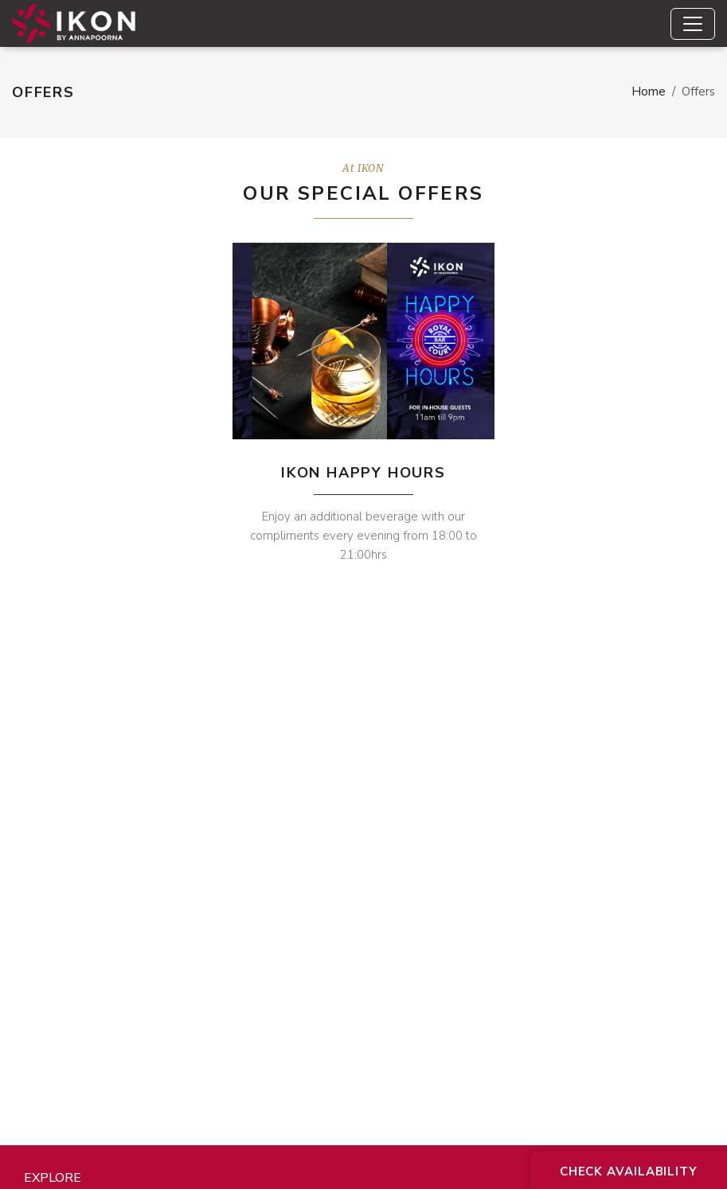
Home (648, 91)
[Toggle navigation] (692, 24)
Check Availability (629, 1171)
